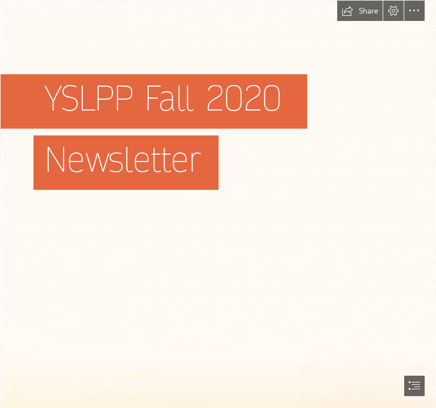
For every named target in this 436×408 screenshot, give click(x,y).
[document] (218, 204)
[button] (360, 11)
